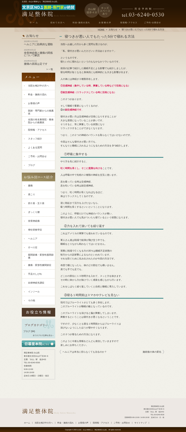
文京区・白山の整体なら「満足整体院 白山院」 (92, 430)
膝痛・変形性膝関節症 (39, 265)
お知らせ (113, 29)
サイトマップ (140, 423)
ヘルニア (32, 238)
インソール (34, 291)
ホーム (34, 22)
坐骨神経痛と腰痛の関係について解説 (38, 54)
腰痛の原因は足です (36, 63)
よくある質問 (35, 147)
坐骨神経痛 (34, 221)
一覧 (50, 69)
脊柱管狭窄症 (35, 230)
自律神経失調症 (36, 283)
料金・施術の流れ (81, 22)
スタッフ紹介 (35, 138)
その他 (31, 300)
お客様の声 (105, 22)
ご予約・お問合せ (152, 22)
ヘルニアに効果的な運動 (38, 44)
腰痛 (30, 185)
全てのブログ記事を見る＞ (43, 335)
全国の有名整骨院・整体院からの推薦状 (41, 121)
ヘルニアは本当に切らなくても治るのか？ (84, 352)
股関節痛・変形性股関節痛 (41, 256)
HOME (101, 29)
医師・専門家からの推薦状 (41, 112)
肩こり (31, 194)
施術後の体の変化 (152, 352)
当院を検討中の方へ (57, 22)
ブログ (31, 165)
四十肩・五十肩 (36, 203)
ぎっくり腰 (34, 212)
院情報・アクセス (128, 22)
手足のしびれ (35, 274)
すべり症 (32, 247)
